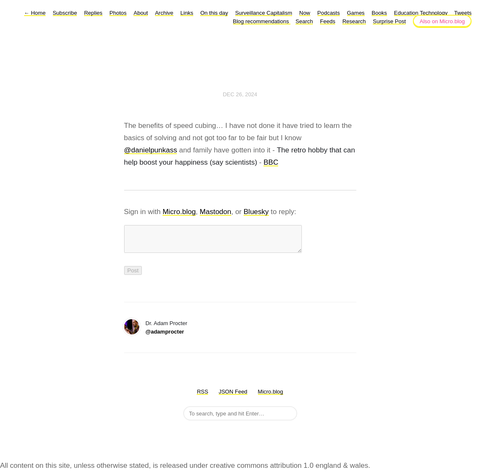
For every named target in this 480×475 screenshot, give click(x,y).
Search (304, 21)
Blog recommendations (262, 21)
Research (354, 21)
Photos (117, 13)
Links (186, 13)
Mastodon (215, 212)
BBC (270, 162)
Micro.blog (179, 212)
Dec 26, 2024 (240, 94)
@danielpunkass (150, 150)
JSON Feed (233, 397)
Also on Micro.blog (442, 21)
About (140, 13)
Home (35, 13)
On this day (214, 13)
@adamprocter (165, 337)
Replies (93, 13)
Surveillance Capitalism (263, 13)
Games (356, 13)
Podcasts (328, 13)
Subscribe (65, 13)
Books (379, 13)
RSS (202, 397)
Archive (164, 13)
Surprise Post (389, 21)
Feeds (327, 21)
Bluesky (256, 212)
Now (304, 13)
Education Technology (421, 13)
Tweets (463, 13)
